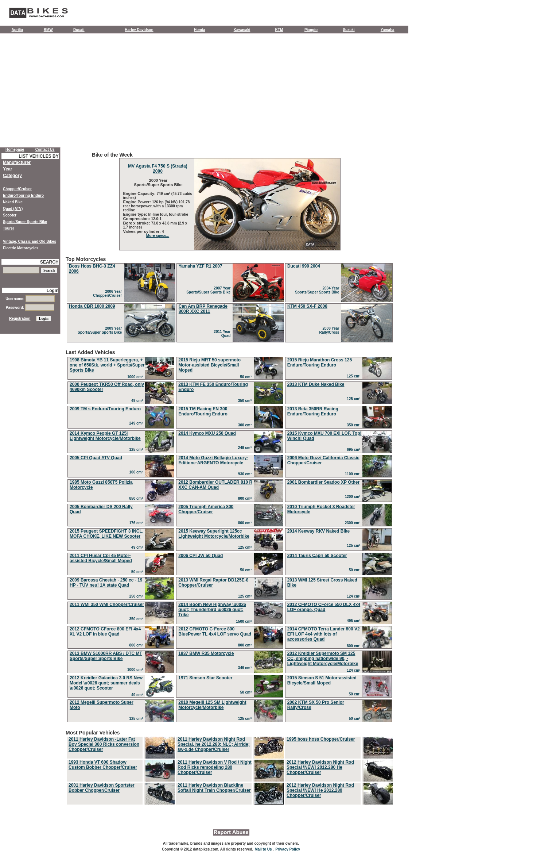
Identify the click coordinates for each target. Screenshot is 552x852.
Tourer (8, 228)
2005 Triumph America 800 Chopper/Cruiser (205, 509)
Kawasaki (242, 30)
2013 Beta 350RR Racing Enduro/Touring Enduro (312, 411)
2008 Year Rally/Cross (330, 330)
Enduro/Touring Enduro (23, 195)
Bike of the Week (230, 201)
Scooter (9, 215)
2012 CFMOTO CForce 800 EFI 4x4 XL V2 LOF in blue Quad (105, 631)
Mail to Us (263, 849)
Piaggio (311, 30)
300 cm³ (246, 425)
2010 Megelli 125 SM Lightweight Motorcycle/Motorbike (212, 705)
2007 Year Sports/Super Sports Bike (209, 290)
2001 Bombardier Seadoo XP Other (323, 482)
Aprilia (17, 30)
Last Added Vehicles (230, 536)
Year (7, 169)
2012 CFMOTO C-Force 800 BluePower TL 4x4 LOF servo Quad (214, 631)
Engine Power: (137, 202)
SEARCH (49, 262)
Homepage (14, 149)
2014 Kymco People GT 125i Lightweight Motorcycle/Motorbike (105, 436)
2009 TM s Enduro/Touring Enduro (105, 408)
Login (53, 290)
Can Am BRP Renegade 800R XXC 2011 (203, 309)
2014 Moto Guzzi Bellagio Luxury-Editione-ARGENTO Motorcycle (213, 460)
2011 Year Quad (223, 334)
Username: (29, 299)
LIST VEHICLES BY (38, 156)
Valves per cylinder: (142, 231)
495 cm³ (354, 621)
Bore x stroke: (137, 223)
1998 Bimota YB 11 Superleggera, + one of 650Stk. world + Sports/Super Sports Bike (107, 365)
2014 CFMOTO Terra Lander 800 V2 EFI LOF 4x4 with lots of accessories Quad (323, 634)
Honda (199, 30)
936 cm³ (246, 474)
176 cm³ (137, 523)
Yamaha (387, 30)
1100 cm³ (353, 474)
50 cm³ (246, 377)
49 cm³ (138, 401)
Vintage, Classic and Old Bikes (29, 241)
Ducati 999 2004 (303, 266)
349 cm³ (246, 668)
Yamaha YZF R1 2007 (200, 266)
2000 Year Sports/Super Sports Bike (157, 182)
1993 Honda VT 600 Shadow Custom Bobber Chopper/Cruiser (103, 765)
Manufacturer (17, 162)
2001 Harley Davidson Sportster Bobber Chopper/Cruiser (102, 788)
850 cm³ (137, 498)
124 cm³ (354, 596)
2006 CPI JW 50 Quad (200, 555)
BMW (48, 30)
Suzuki (348, 30)
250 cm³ (137, 596)
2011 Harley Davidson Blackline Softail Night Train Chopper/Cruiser (214, 788)
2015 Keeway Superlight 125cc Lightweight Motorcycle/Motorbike (213, 534)
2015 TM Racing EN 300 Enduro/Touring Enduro (202, 411)
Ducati (79, 30)
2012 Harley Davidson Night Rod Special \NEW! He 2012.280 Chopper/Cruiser (320, 790)
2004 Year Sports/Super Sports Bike (318, 290)
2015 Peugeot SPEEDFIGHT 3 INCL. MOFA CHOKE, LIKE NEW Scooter (106, 534)
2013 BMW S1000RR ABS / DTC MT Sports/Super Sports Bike (106, 656)
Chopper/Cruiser (17, 189)
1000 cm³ (136, 377)
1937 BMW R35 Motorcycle (206, 653)
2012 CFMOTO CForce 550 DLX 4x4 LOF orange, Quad (324, 607)
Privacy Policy (287, 849)
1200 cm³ (353, 497)
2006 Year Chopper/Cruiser (108, 293)
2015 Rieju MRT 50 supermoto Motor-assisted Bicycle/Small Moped (209, 365)
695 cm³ (354, 450)
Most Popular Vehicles (230, 768)
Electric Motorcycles (20, 248)
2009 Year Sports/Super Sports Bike (101, 330)
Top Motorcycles (230, 300)
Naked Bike (13, 202)
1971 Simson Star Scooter (205, 677)
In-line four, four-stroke (168, 214)
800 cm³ (246, 498)
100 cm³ (137, 472)
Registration (19, 318)
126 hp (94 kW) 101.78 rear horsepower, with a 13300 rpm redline (156, 206)
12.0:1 (156, 219)
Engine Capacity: (140, 193)
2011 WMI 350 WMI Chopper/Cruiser (107, 604)
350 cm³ (246, 401)
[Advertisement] (204, 92)
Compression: (137, 218)
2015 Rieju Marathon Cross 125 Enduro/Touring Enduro (319, 362)
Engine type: (135, 214)
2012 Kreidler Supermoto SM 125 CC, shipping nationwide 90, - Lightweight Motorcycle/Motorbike (322, 658)
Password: (30, 308)
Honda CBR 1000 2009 (92, 306)
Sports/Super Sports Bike (25, 222)
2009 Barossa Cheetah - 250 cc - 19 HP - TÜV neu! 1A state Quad (106, 582)
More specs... (157, 236)
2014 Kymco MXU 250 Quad (207, 433)
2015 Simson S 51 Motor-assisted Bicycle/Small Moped (322, 680)
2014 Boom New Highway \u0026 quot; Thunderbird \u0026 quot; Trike (212, 609)
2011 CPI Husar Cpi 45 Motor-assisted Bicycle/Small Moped (101, 558)
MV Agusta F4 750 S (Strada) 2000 (157, 169)
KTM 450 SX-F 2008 (307, 306)
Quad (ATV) (13, 209)
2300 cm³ (353, 523)
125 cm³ (354, 376)
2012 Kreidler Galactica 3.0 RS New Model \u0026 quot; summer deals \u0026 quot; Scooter (106, 683)
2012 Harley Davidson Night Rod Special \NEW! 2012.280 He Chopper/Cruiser (320, 767)
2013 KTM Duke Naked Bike (316, 384)
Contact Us (45, 149)
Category (12, 175)
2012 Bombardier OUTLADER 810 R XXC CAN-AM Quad (215, 485)
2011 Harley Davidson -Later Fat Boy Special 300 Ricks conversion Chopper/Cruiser (104, 744)
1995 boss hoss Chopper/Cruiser (321, 739)
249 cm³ (137, 423)
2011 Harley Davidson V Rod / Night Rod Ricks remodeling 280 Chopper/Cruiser (215, 767)
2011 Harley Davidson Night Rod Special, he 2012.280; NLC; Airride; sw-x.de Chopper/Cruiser (214, 744)
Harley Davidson (139, 30)
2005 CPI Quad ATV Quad (96, 457)
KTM (279, 30)
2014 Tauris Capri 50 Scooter (317, 555)
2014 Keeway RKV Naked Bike (318, 531)
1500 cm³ (244, 621)
